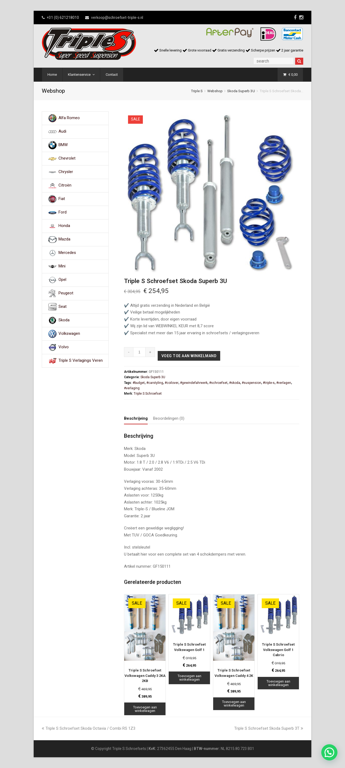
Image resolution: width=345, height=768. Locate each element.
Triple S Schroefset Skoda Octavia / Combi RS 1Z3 (88, 728)
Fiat (61, 199)
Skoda (64, 320)
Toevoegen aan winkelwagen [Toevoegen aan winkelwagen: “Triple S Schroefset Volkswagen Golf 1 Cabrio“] (278, 683)
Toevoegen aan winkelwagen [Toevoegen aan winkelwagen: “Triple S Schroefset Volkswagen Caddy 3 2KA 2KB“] (145, 709)
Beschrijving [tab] (136, 418)
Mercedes (67, 252)
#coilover (171, 383)
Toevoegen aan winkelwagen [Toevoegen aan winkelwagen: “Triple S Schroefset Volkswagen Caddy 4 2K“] (234, 703)
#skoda (234, 383)
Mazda (64, 239)
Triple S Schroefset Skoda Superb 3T (268, 728)
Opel (62, 279)
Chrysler (65, 172)
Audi (62, 131)
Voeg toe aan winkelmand (189, 356)
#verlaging (132, 388)
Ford (62, 212)
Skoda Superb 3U (241, 91)
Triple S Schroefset (148, 393)
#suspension (251, 383)
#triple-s (269, 383)
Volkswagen (69, 333)
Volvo (63, 347)
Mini (61, 266)
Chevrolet (66, 158)
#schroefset (218, 383)
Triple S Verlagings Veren (80, 360)
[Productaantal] (139, 352)
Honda (64, 225)
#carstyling (154, 383)
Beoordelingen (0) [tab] (168, 418)
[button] (329, 752)
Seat (62, 306)
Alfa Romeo (69, 118)
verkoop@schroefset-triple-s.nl (117, 17)
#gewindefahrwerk (194, 383)
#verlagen (283, 383)
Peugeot (65, 293)
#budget (139, 383)
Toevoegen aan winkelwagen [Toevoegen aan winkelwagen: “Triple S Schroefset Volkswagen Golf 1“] (189, 677)
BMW (63, 145)
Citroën (64, 185)
